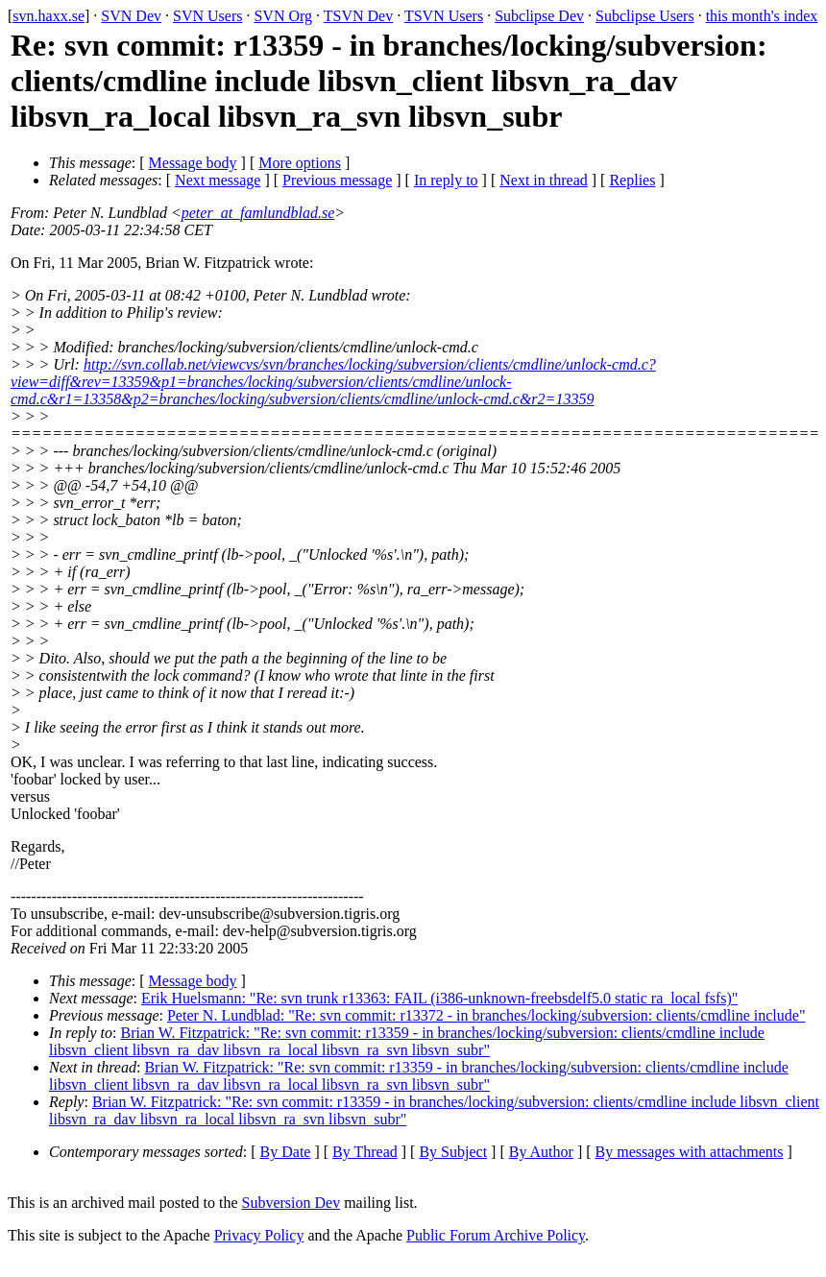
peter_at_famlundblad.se (258, 213)
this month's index (762, 16)
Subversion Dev (291, 1202)
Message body (193, 163)
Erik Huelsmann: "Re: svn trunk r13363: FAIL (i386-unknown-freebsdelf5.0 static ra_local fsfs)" (439, 998)
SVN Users (207, 16)
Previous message (337, 180)
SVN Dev (131, 16)
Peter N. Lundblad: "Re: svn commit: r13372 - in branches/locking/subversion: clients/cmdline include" (486, 1015)
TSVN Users (443, 16)
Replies (632, 180)
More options (299, 163)
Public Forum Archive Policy (495, 1235)
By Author (541, 1152)
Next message (217, 180)
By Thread (365, 1152)
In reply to (446, 180)
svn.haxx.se (48, 16)
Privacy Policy (259, 1235)
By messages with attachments (689, 1152)
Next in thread (543, 180)
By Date (285, 1152)
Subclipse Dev (539, 16)
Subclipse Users (644, 16)
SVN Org (283, 16)
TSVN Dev (358, 16)
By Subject (453, 1152)
